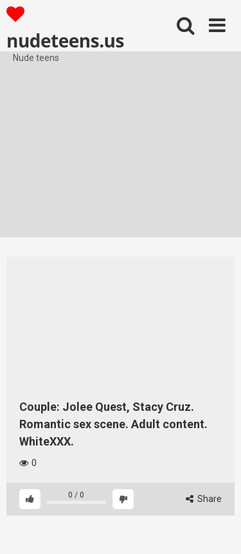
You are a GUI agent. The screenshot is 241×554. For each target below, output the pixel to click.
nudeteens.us (65, 28)
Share (204, 499)
